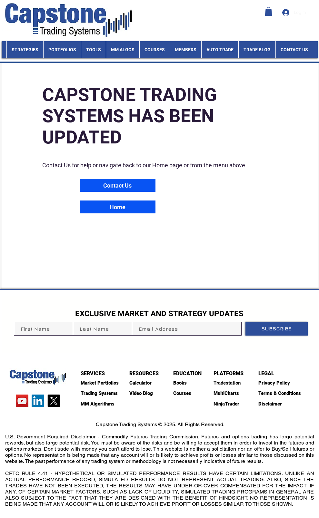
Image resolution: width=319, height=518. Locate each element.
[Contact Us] (117, 185)
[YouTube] (22, 401)
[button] (268, 11)
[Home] (117, 206)
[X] (53, 401)
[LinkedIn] (38, 401)
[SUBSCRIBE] (276, 329)
